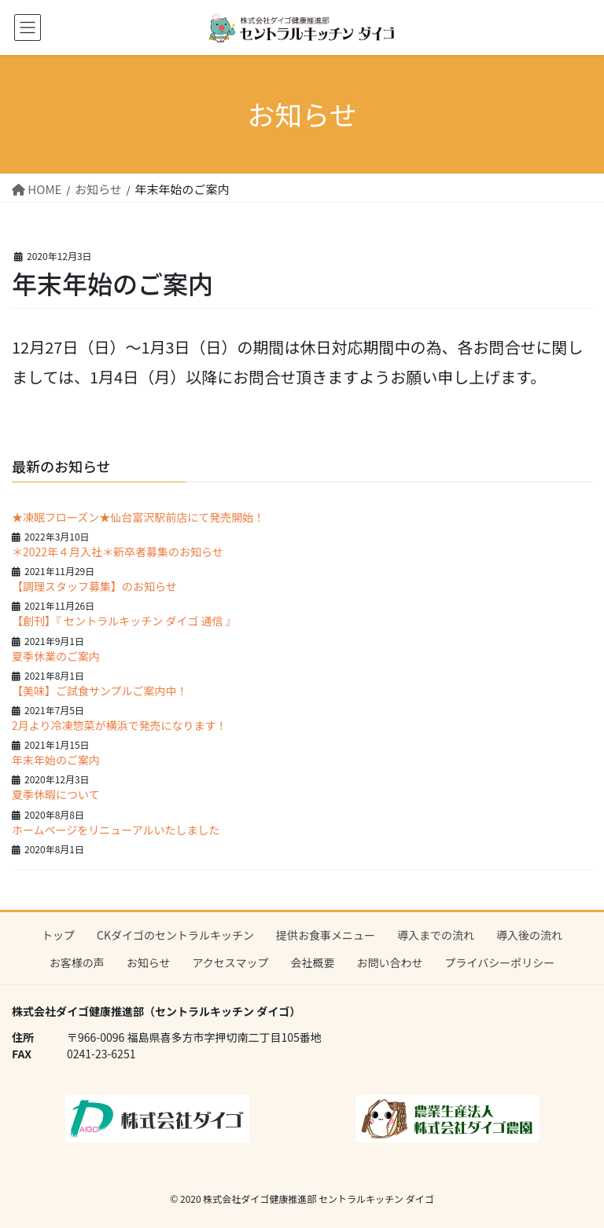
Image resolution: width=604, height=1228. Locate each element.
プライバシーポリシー (499, 962)
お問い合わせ (389, 962)
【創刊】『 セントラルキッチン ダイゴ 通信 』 (124, 621)
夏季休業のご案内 (56, 656)
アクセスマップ (231, 962)
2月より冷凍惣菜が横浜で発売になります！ (119, 725)
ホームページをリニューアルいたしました (116, 830)
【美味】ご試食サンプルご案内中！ (100, 690)
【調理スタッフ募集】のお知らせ (94, 586)
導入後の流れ (529, 935)
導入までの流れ (435, 935)
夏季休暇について (56, 794)
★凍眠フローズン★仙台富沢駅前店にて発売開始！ (138, 517)
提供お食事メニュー (325, 935)
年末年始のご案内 (56, 760)
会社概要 (312, 962)
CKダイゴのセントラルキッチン (175, 935)
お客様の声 (77, 962)
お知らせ (149, 962)
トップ (58, 935)
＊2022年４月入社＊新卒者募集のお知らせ (117, 551)
